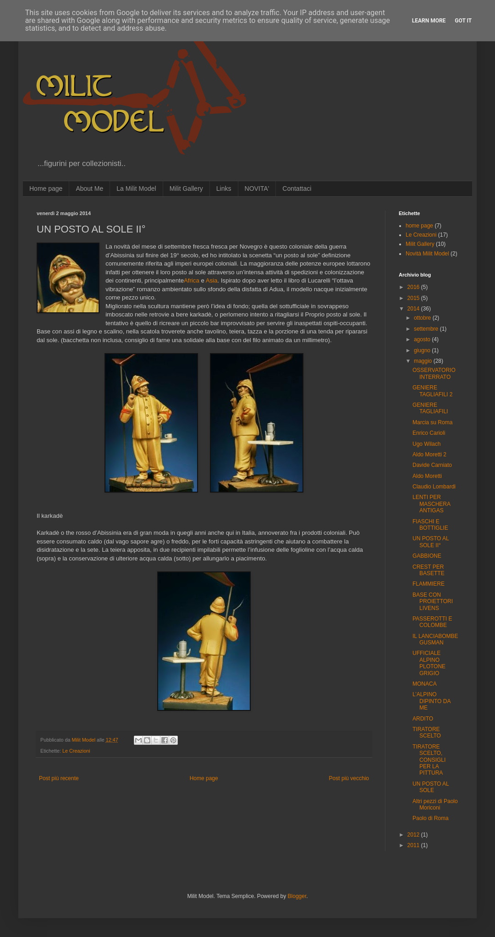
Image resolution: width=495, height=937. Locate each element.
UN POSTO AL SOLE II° (430, 541)
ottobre (423, 318)
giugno (423, 350)
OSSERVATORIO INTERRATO (434, 373)
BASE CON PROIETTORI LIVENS (432, 601)
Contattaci (296, 188)
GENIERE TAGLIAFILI (430, 408)
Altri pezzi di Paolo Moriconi (435, 804)
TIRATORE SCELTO (426, 732)
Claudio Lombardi (434, 486)
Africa (191, 280)
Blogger (297, 896)
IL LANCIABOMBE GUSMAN (435, 639)
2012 (414, 835)
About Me (89, 188)
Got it (463, 20)
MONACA (424, 684)
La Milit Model (136, 188)
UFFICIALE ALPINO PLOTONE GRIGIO (429, 663)
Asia (212, 280)
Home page (45, 188)
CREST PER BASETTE (428, 570)
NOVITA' (257, 188)
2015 (414, 298)
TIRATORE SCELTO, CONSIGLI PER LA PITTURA (429, 759)
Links (223, 188)
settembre (427, 329)
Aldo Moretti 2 (429, 454)
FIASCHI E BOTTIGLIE (430, 524)
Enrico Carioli (428, 433)
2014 (414, 308)
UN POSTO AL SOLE (430, 787)
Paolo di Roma (430, 818)
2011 (414, 845)
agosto (423, 339)
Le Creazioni (76, 751)
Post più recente (59, 778)
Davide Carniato (432, 465)
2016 (414, 287)
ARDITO (422, 718)
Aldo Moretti (427, 476)
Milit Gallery (186, 188)
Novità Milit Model (427, 253)
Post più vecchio (349, 778)
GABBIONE (426, 556)
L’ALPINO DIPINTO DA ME (431, 701)
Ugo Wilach (426, 444)
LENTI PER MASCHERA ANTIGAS (431, 504)
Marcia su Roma (432, 422)
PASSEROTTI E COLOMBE (432, 621)
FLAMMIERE (428, 584)
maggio (424, 361)
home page (419, 225)
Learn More (429, 20)
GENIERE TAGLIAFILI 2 (432, 390)
